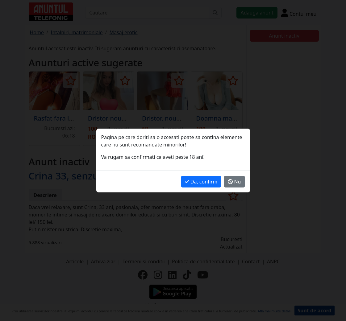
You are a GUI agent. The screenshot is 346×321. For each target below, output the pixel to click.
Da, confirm (201, 181)
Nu (234, 181)
